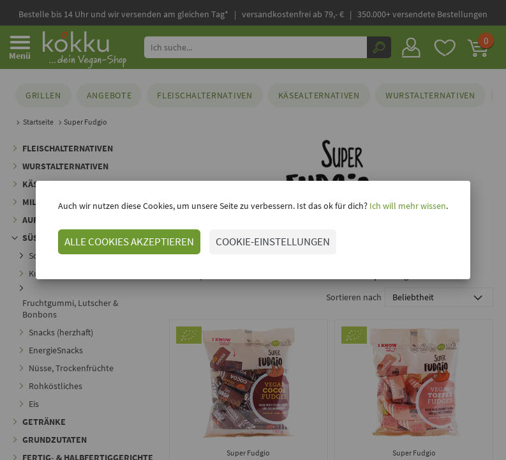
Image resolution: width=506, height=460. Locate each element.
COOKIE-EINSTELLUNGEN (273, 241)
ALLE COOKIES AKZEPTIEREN (129, 241)
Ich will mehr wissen (407, 205)
